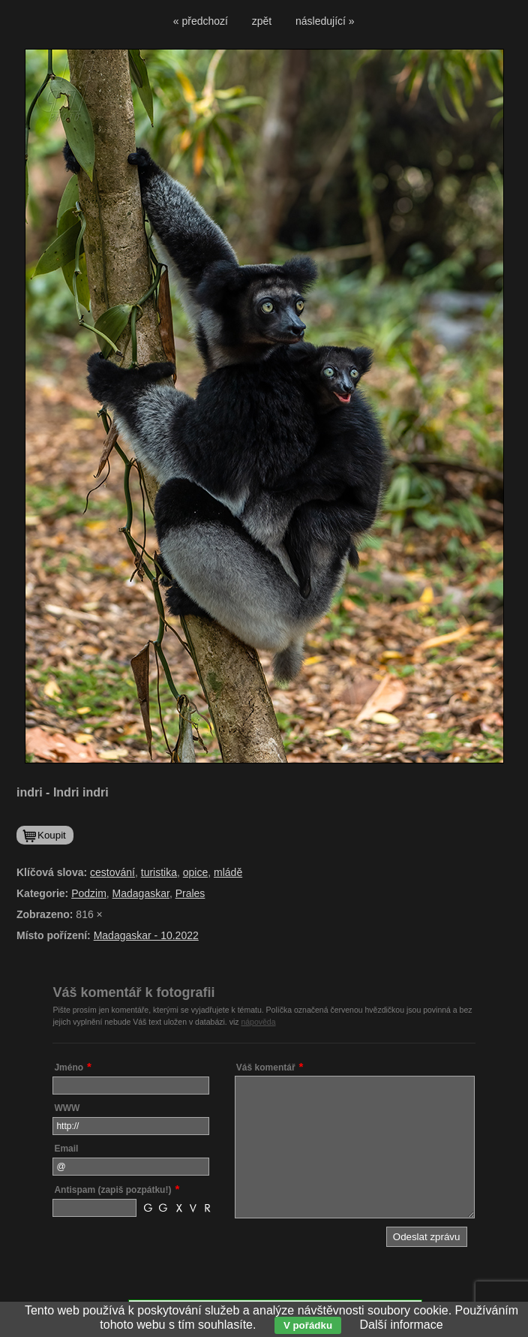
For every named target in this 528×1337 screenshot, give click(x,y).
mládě (228, 872)
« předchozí (200, 21)
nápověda (258, 1021)
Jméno (68, 1067)
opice (195, 872)
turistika (159, 872)
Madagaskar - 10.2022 (146, 935)
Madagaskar (141, 893)
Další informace (401, 1324)
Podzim (88, 893)
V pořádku (308, 1325)
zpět (262, 21)
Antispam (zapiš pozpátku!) (112, 1190)
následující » (325, 21)
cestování (112, 872)
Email (66, 1148)
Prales (191, 893)
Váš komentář (266, 1067)
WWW (67, 1108)
